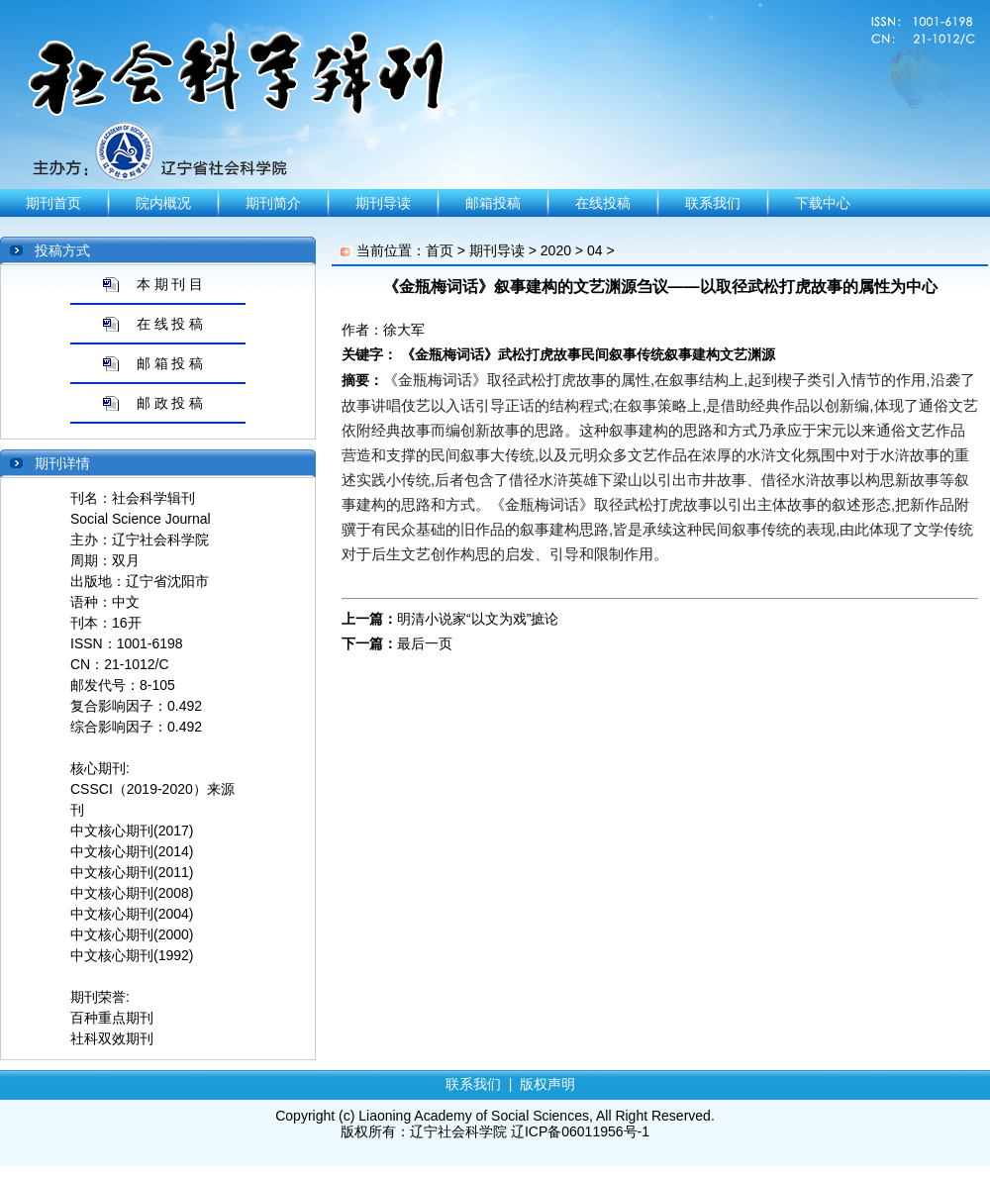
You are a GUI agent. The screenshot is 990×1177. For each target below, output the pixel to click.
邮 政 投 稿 (170, 403)
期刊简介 (273, 203)
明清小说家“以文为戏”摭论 (477, 619)
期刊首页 (53, 203)
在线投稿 (603, 203)
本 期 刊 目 (170, 284)
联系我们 (713, 203)
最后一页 (424, 643)
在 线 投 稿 (170, 324)
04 (595, 250)
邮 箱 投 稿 (170, 363)
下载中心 (822, 203)
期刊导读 (383, 203)
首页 (439, 250)
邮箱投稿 (493, 203)
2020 (556, 250)
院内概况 (163, 203)
